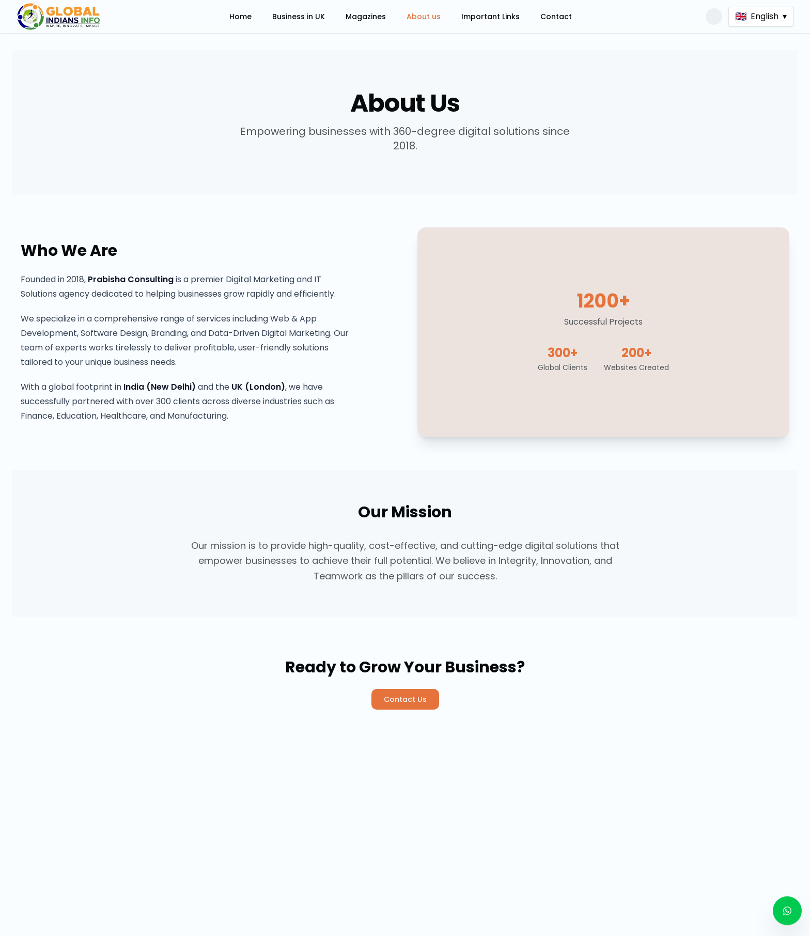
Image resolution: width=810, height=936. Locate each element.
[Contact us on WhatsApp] (787, 908)
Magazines (366, 16)
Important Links (490, 16)
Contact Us (405, 699)
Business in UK (298, 16)
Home (240, 16)
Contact (556, 16)
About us (424, 16)
